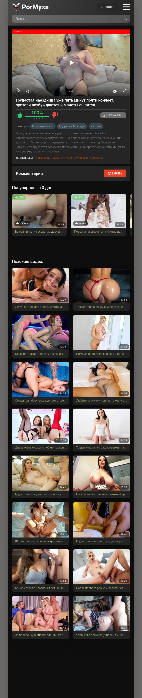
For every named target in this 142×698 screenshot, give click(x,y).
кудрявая (82, 157)
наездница (43, 157)
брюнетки (98, 157)
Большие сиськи (43, 126)
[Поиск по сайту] (125, 19)
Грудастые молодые (72, 126)
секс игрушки (63, 157)
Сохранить (113, 115)
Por (35, 7)
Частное (96, 126)
